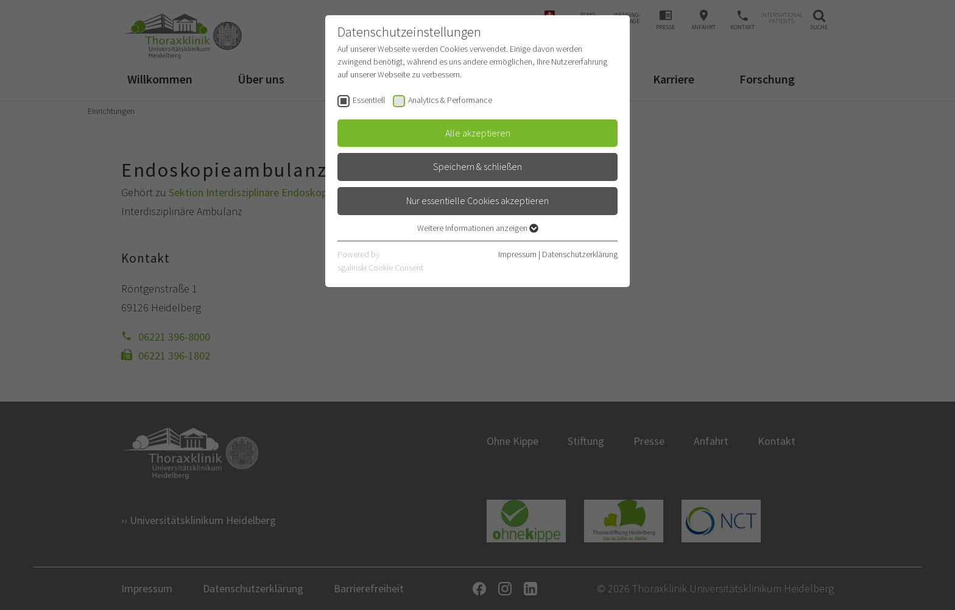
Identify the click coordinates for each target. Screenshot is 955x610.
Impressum (517, 254)
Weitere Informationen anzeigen (477, 227)
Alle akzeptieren (477, 133)
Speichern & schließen (477, 166)
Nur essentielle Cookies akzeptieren (477, 200)
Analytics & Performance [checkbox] (450, 99)
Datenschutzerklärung (580, 254)
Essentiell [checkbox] (369, 99)
